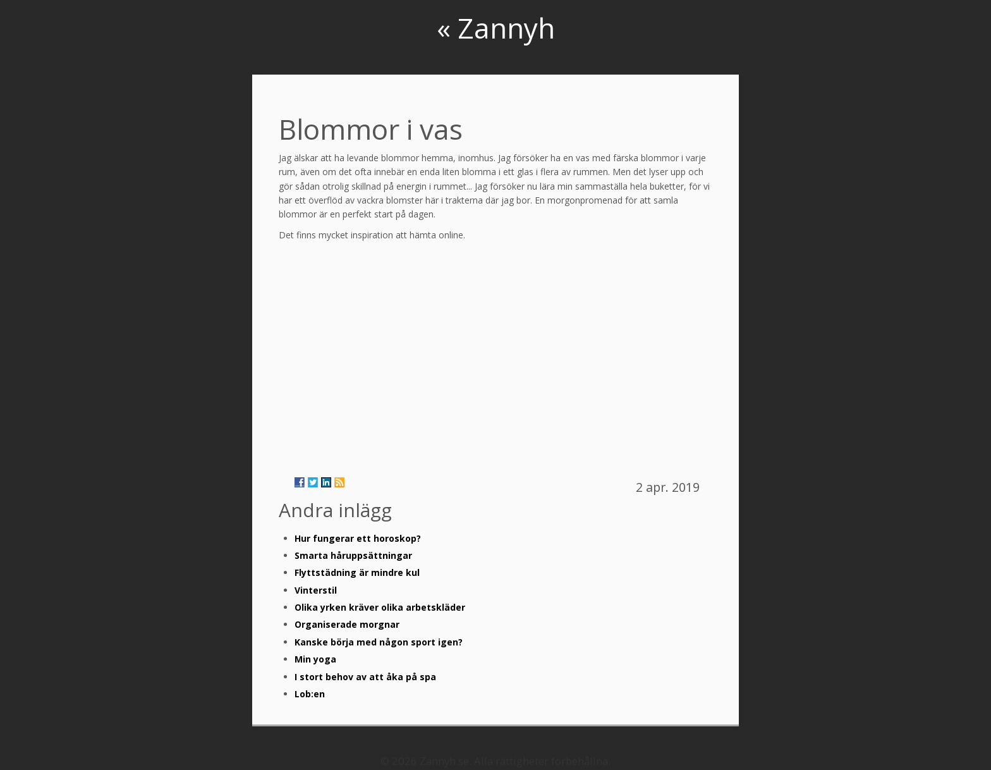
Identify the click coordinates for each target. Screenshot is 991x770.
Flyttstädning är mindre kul (357, 572)
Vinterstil (316, 590)
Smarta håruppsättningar (353, 555)
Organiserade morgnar (347, 624)
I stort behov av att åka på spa (365, 677)
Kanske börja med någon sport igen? (379, 642)
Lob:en (310, 694)
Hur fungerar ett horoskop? (358, 538)
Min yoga (315, 659)
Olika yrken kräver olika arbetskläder (380, 607)
